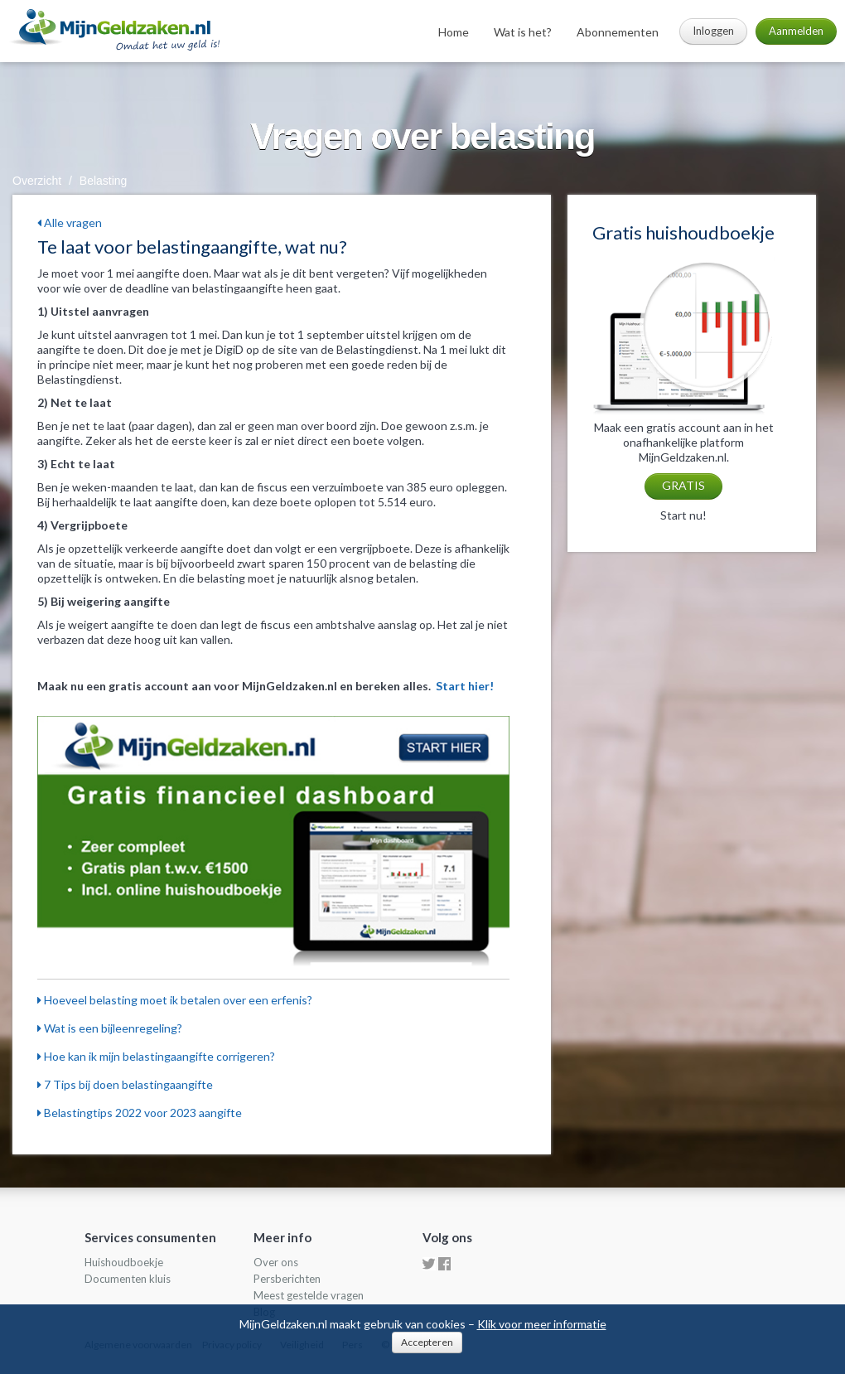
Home (453, 32)
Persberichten (287, 1278)
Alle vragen (69, 222)
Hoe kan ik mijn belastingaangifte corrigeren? (156, 1056)
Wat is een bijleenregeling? (109, 1028)
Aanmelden (796, 30)
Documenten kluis (127, 1278)
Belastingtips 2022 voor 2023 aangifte (139, 1112)
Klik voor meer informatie (541, 1324)
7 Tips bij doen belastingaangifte (125, 1084)
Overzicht (36, 180)
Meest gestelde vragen (309, 1295)
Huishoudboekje (123, 1262)
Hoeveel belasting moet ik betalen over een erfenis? (174, 1000)
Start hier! (465, 686)
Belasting (104, 180)
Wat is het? (523, 32)
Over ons (276, 1262)
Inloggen (713, 30)
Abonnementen (618, 32)
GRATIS (683, 485)
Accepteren (427, 1342)
